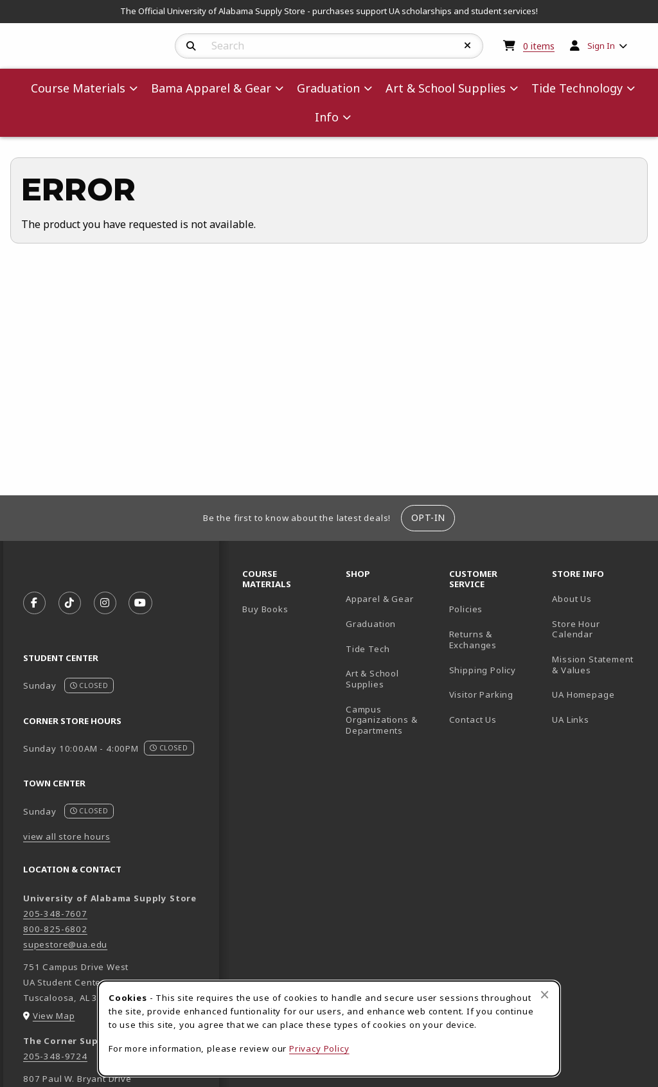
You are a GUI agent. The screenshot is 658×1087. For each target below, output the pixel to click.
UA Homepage (598, 694)
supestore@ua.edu (65, 944)
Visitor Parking (481, 694)
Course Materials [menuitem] (78, 88)
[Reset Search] (468, 46)
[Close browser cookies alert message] (544, 994)
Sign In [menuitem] (601, 45)
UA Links (570, 719)
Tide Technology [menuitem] (577, 88)
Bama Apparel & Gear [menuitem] (211, 88)
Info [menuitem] (327, 117)
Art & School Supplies (372, 678)
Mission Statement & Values (593, 664)
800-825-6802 (55, 929)
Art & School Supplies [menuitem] (446, 88)
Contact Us (473, 719)
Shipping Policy (482, 670)
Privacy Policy (319, 1048)
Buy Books (265, 609)
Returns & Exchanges (473, 639)
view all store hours (67, 836)
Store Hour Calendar (598, 629)
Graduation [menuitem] (328, 88)
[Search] (191, 46)
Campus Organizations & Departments (392, 719)
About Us (572, 599)
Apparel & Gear (380, 599)
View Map (54, 1015)
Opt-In (428, 517)
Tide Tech (367, 649)
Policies (466, 609)
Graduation (371, 624)
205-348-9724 (55, 1056)
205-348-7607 (55, 913)
